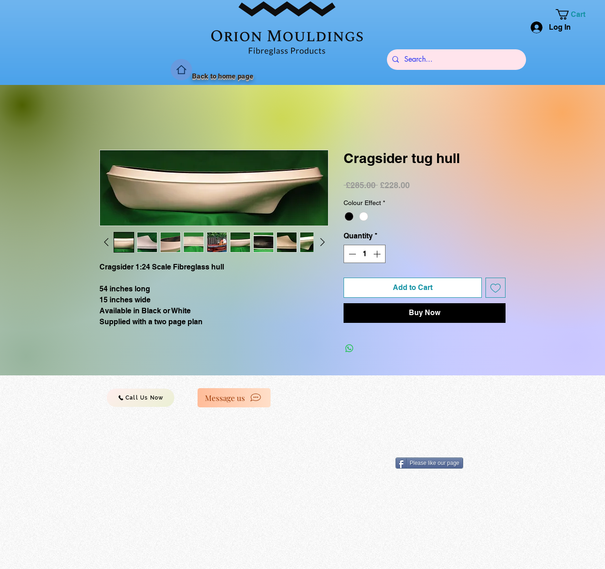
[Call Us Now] (140, 398)
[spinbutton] (364, 254)
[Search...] (455, 59)
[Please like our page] (429, 463)
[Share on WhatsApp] (349, 348)
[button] (576, 14)
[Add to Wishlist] (495, 288)
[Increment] (377, 254)
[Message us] (234, 397)
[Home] (181, 69)
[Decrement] (351, 254)
